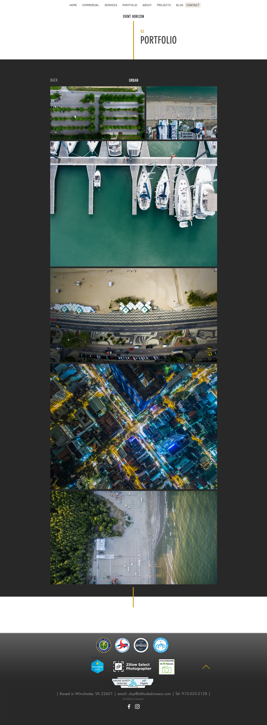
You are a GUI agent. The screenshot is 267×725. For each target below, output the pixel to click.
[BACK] (54, 80)
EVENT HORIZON (133, 16)
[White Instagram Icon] (137, 706)
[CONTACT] (192, 5)
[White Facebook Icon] (129, 706)
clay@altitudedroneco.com (150, 693)
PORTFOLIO (158, 40)
